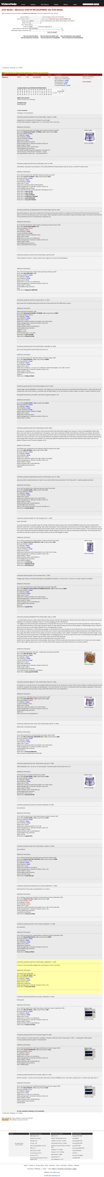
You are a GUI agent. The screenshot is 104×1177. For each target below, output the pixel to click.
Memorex (5, 77)
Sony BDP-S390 (76, 1158)
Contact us (32, 1165)
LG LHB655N (75, 1138)
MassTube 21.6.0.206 (35, 1150)
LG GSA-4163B (28, 490)
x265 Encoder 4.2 (55, 1157)
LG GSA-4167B (28, 403)
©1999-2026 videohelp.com (52, 1175)
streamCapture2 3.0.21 (35, 1153)
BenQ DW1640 (28, 359)
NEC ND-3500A (28, 653)
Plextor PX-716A (28, 899)
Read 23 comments (88, 77)
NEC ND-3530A (28, 975)
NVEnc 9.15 (33, 1148)
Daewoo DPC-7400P (77, 1136)
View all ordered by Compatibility (50, 38)
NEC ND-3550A (28, 450)
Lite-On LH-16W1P (29, 176)
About (75, 4)
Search (26, 1165)
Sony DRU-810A (28, 698)
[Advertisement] (53, 52)
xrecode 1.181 (33, 1143)
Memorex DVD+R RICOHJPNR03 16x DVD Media (39, 9)
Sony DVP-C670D (76, 1145)
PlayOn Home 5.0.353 (35, 1138)
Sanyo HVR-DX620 (76, 1150)
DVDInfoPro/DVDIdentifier (38, 88)
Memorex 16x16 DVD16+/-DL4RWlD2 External (37, 588)
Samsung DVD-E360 (77, 1143)
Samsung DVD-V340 (77, 1141)
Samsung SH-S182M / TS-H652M (33, 313)
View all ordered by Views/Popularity (72, 38)
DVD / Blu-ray (45, 4)
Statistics (70, 1165)
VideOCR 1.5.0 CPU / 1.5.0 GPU (58, 1141)
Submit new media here (30, 13)
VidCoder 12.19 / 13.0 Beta (57, 1152)
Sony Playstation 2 (32, 713)
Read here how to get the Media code (60, 19)
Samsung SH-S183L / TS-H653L (33, 132)
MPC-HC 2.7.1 (54, 1136)
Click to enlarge (89, 142)
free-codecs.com (55, 1172)
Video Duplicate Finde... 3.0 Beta (59, 1143)
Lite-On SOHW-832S (29, 1049)
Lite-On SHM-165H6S (30, 226)
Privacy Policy (40, 1165)
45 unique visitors (19, 1143)
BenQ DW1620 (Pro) (29, 937)
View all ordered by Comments (30, 38)
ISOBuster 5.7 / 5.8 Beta (57, 1149)
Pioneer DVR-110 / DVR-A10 (32, 542)
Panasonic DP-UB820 (77, 1155)
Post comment (87, 81)
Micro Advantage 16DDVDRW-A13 (33, 737)
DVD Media (7, 9)
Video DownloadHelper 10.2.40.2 (38, 1145)
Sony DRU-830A (28, 273)
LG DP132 (74, 1153)
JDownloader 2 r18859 (56, 1154)
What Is (66, 4)
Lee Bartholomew (35, 210)
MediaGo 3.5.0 (33, 1141)
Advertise (52, 1165)
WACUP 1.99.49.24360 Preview (58, 1138)
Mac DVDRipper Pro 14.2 (57, 1159)
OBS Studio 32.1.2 (34, 1136)
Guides (56, 4)
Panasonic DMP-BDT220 (78, 1148)
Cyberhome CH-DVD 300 (34, 753)
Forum (23, 4)
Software (33, 4)
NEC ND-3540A (28, 1010)
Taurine (32, 255)
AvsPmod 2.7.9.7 (34, 1155)
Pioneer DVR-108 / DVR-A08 (32, 859)
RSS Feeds (64, 1165)
